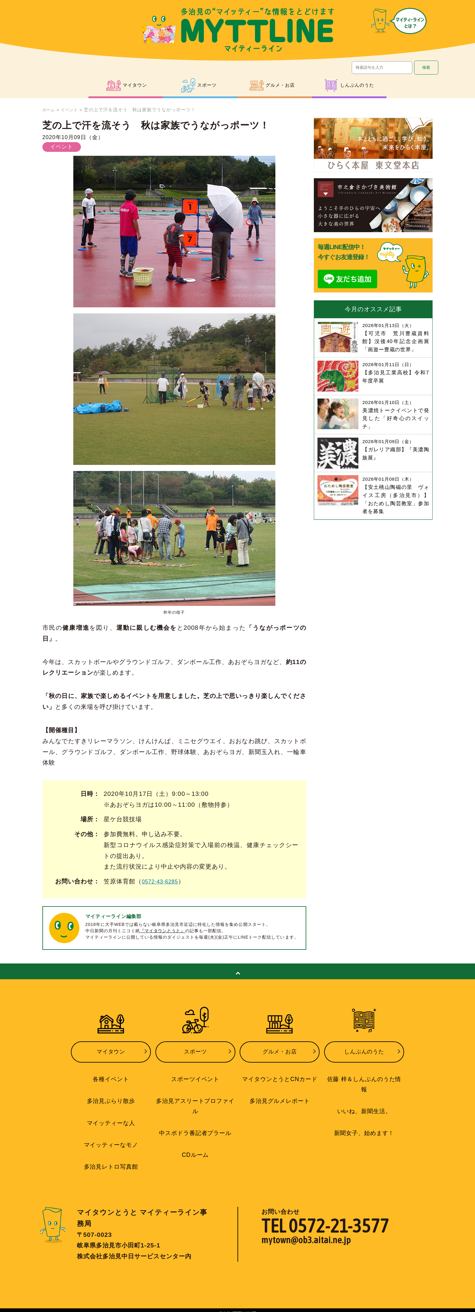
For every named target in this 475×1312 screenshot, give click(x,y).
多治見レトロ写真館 (111, 1160)
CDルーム (195, 1148)
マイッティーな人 (111, 1117)
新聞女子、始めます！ (364, 1117)
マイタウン (111, 1050)
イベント (72, 109)
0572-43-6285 (163, 881)
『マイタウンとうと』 (162, 930)
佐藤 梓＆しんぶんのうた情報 (364, 1075)
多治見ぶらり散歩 (111, 1096)
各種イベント (111, 1075)
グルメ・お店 (279, 1050)
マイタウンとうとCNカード (280, 1075)
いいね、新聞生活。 (364, 1096)
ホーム (49, 109)
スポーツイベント (195, 1075)
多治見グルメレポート (279, 1096)
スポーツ (195, 1050)
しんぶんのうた (364, 1050)
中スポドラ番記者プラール (195, 1127)
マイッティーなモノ (111, 1139)
